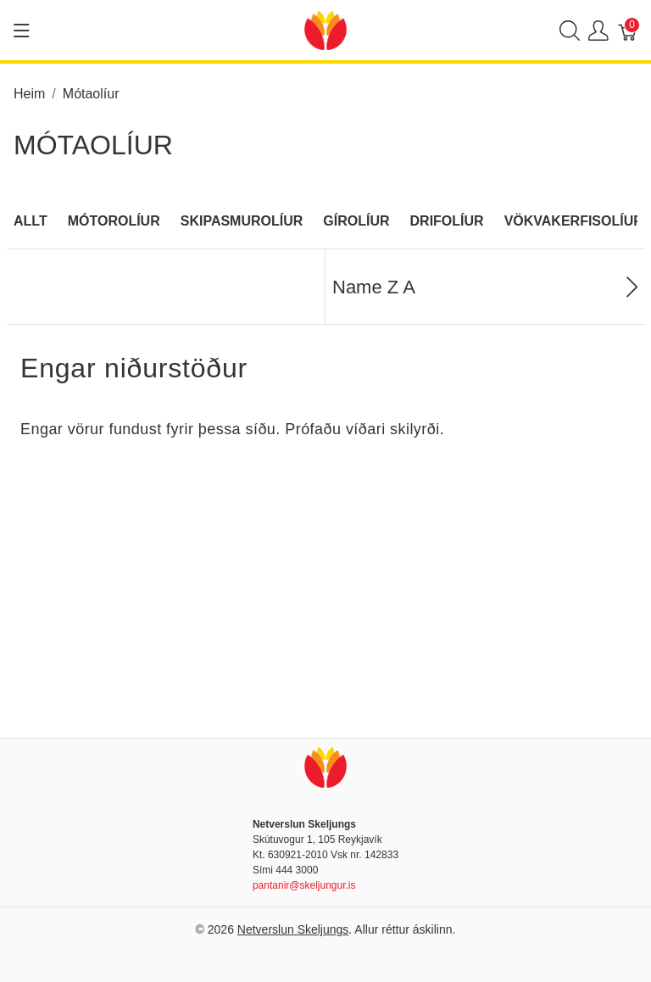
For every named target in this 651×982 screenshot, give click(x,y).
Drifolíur (447, 221)
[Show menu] (22, 30)
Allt (30, 221)
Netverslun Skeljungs (293, 929)
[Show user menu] (598, 30)
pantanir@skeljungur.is (304, 885)
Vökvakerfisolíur (573, 221)
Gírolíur (356, 221)
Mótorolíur (114, 221)
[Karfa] (628, 30)
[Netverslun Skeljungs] (325, 29)
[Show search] (569, 30)
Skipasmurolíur (242, 221)
